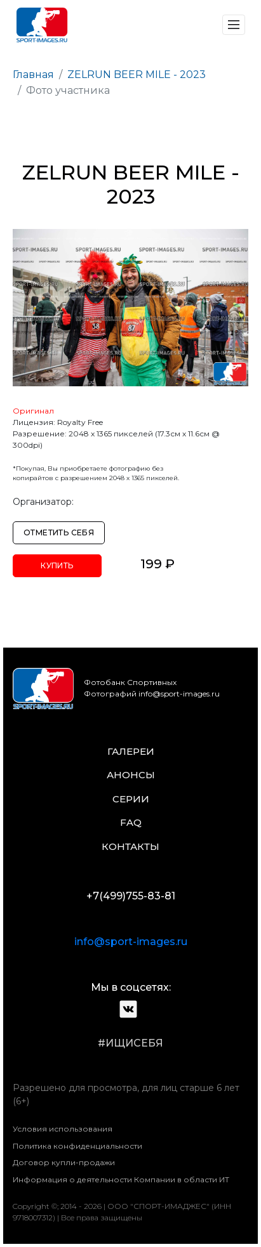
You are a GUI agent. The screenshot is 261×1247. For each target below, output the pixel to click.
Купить (57, 565)
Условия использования (62, 1128)
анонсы (131, 775)
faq (131, 822)
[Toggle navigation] (233, 25)
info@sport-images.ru (130, 942)
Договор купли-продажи (64, 1162)
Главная (33, 75)
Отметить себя (58, 532)
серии (130, 799)
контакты (130, 846)
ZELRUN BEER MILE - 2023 (136, 75)
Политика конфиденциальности (77, 1146)
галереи (130, 751)
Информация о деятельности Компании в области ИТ (121, 1179)
